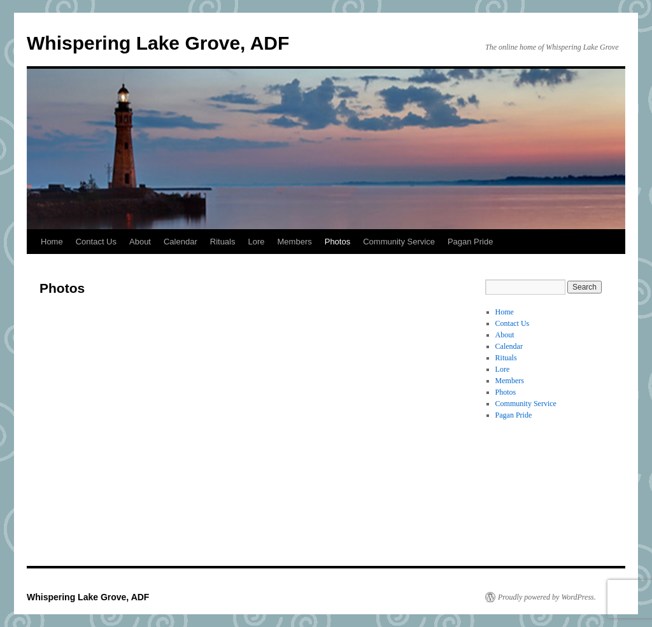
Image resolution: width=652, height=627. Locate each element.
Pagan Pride (470, 241)
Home (52, 241)
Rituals (223, 241)
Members (295, 241)
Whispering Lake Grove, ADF (158, 42)
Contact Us (96, 241)
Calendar (180, 241)
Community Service (399, 241)
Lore (256, 241)
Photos (337, 241)
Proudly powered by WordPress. (547, 597)
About (140, 241)
